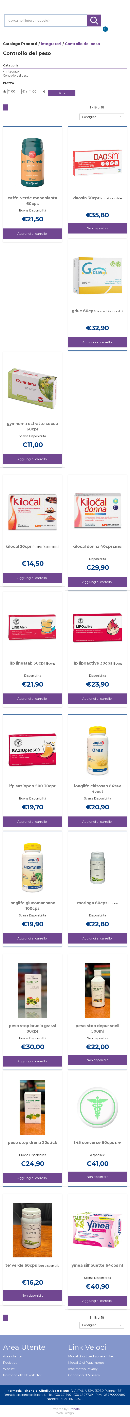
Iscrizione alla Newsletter (22, 1375)
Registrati (10, 1362)
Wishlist (9, 1369)
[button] (101, 117)
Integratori (51, 44)
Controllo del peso (16, 75)
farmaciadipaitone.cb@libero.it (24, 1395)
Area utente (12, 1356)
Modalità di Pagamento (86, 1362)
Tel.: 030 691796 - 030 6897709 (71, 1395)
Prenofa (74, 1409)
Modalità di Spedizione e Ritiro (91, 1356)
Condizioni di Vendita (84, 1375)
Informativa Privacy (82, 1369)
